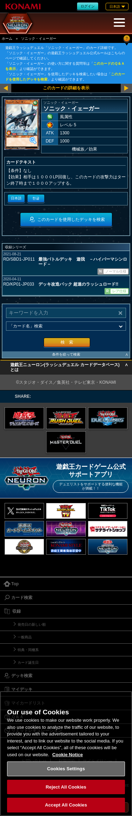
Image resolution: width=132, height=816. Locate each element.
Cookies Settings (66, 768)
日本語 (16, 198)
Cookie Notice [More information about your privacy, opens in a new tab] (67, 754)
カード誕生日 (28, 662)
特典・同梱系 (28, 650)
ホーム (7, 38)
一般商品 (25, 637)
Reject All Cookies (66, 787)
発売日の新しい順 (32, 624)
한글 (35, 198)
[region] (66, 753)
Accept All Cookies (66, 805)
